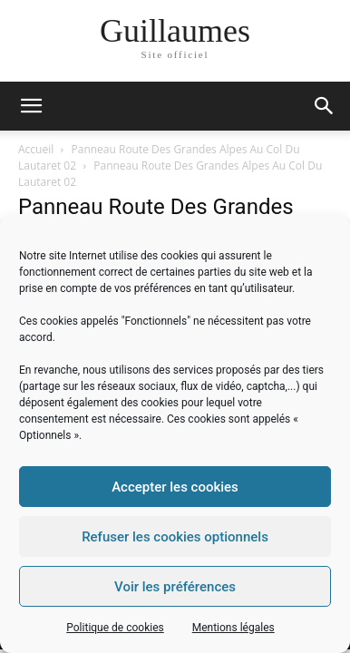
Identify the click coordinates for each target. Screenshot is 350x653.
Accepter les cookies (175, 487)
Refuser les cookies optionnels (175, 537)
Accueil (35, 149)
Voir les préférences (175, 587)
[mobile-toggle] (31, 106)
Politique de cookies (114, 627)
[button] (324, 106)
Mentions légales (233, 627)
